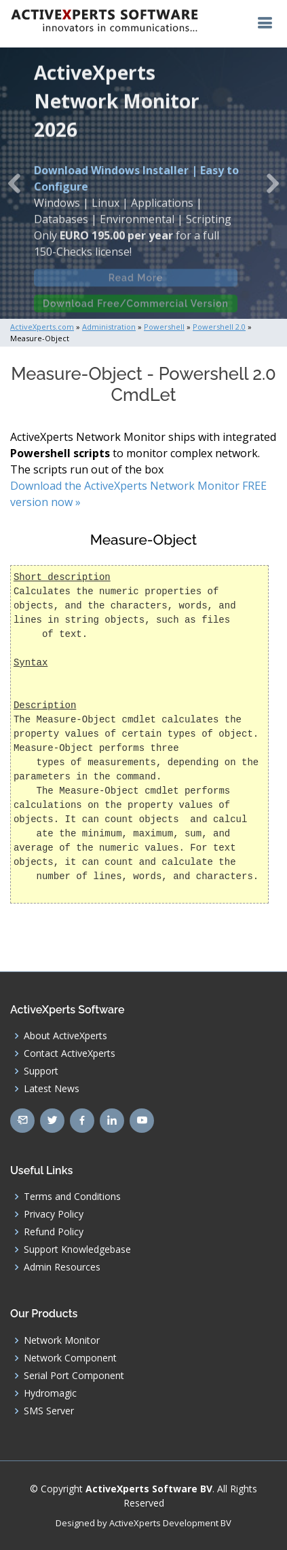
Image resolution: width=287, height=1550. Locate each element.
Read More (136, 282)
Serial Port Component (74, 1375)
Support (41, 1071)
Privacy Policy (53, 1214)
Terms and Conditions (72, 1196)
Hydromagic (50, 1393)
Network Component (70, 1358)
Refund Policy (53, 1232)
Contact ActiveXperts (69, 1053)
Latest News (51, 1088)
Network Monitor (62, 1340)
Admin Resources (62, 1267)
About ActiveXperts (65, 1036)
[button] (14, 183)
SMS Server (49, 1411)
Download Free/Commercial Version (136, 308)
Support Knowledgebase (77, 1249)
